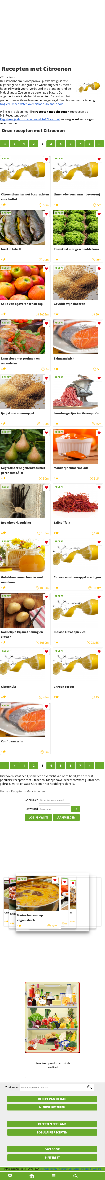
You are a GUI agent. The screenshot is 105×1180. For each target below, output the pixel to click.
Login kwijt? (38, 817)
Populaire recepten (52, 1132)
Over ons (97, 1168)
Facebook (52, 1149)
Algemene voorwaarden (70, 1168)
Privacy (53, 1168)
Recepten (17, 791)
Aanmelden (66, 817)
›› (99, 144)
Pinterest (52, 1157)
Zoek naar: (12, 1087)
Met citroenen (36, 791)
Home (4, 791)
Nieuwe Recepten (52, 1107)
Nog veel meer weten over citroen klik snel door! (31, 104)
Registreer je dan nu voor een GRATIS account (30, 119)
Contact (45, 1168)
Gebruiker (31, 800)
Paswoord (31, 809)
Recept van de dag (52, 1099)
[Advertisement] (52, 36)
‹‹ (4, 144)
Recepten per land (52, 1124)
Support (87, 1168)
